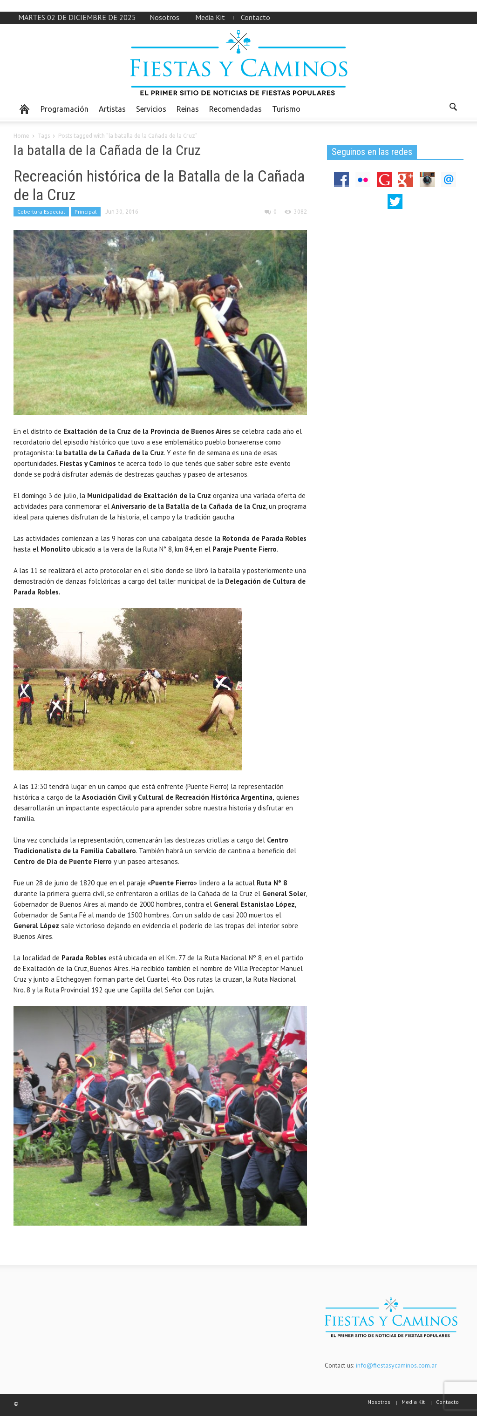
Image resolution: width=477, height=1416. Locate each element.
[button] (453, 108)
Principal (86, 211)
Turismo (286, 109)
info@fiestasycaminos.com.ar (396, 1365)
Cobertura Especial (41, 211)
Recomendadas (235, 109)
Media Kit (210, 17)
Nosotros (164, 17)
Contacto (255, 17)
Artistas (112, 109)
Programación (65, 109)
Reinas (188, 109)
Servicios (151, 109)
